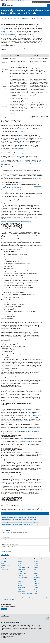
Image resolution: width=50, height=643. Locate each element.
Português (36, 583)
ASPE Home (20, 561)
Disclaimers (20, 585)
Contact (2, 567)
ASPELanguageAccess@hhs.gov (8, 599)
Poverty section (4, 482)
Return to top (5, 554)
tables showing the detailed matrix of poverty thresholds (12, 163)
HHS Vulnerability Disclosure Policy (25, 593)
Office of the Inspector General (24, 567)
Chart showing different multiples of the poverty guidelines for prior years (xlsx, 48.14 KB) (20, 522)
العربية (35, 575)
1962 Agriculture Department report (32, 415)
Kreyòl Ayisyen (37, 577)
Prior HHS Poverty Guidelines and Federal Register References (15, 532)
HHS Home (20, 563)
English (35, 593)
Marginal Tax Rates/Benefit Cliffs (8, 546)
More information (9, 373)
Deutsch (36, 587)
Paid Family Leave (5, 549)
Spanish (36, 561)
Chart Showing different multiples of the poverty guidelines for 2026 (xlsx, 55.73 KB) (19, 517)
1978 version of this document (22, 138)
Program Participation (6, 551)
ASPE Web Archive (4, 569)
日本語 (35, 589)
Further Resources (6, 537)
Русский (36, 573)
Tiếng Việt (36, 567)
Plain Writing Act (21, 581)
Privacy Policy (20, 575)
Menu (48, 5)
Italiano (35, 585)
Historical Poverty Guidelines (34, 157)
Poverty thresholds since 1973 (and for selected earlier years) (16, 29)
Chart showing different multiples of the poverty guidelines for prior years (16, 221)
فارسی (35, 591)
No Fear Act (20, 583)
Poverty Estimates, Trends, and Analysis (10, 544)
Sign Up (3, 609)
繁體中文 (36, 563)
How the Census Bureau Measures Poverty (9, 34)
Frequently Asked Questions (8, 535)
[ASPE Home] (7, 4)
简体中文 (36, 565)
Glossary (19, 589)
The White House (21, 569)
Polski (35, 581)
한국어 (35, 569)
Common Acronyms (21, 591)
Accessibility (20, 571)
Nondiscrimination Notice (23, 577)
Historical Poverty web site (22, 161)
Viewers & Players (21, 587)
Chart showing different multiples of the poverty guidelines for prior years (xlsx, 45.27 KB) (20, 524)
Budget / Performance (22, 573)
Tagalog (36, 571)
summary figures (20, 156)
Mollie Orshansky (6, 539)
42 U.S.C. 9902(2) (21, 131)
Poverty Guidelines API (7, 542)
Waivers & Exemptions (5, 565)
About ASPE (3, 561)
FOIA (19, 579)
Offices (2, 563)
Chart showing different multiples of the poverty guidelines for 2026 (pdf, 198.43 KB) (19, 519)
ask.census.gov (22, 483)
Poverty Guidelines (6, 530)
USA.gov (19, 565)
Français (36, 579)
